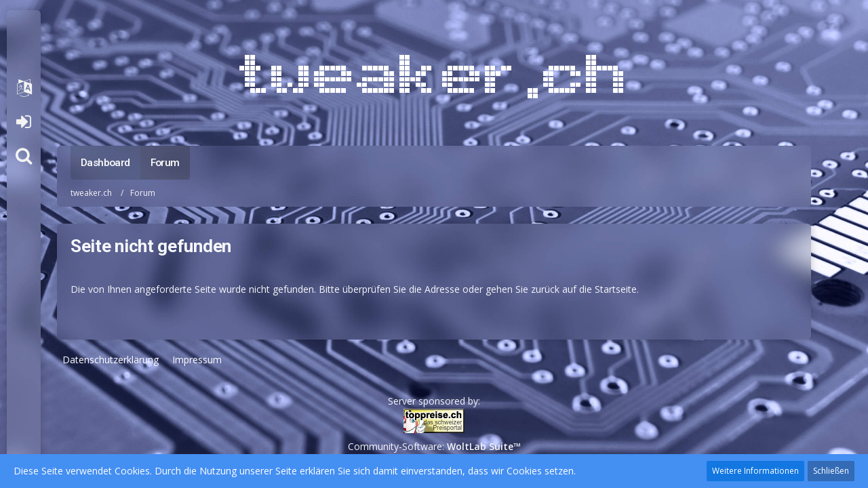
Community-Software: (434, 446)
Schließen (831, 470)
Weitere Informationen (755, 470)
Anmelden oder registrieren (23, 122)
